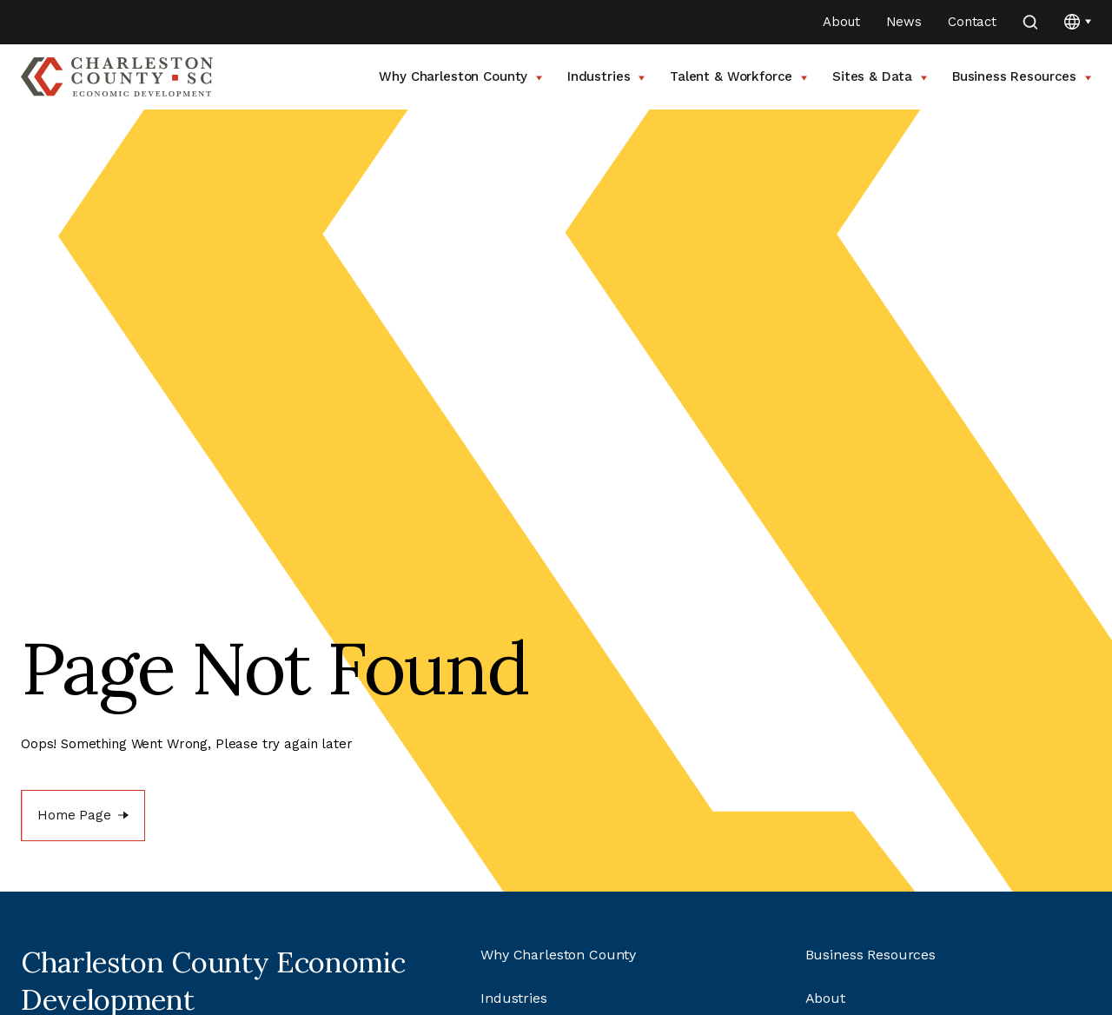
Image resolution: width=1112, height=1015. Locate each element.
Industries (606, 76)
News (904, 22)
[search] (1030, 22)
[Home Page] (83, 815)
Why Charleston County (460, 76)
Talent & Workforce (738, 76)
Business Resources (1021, 76)
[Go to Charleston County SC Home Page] (117, 76)
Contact (972, 22)
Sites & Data (879, 76)
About (841, 22)
